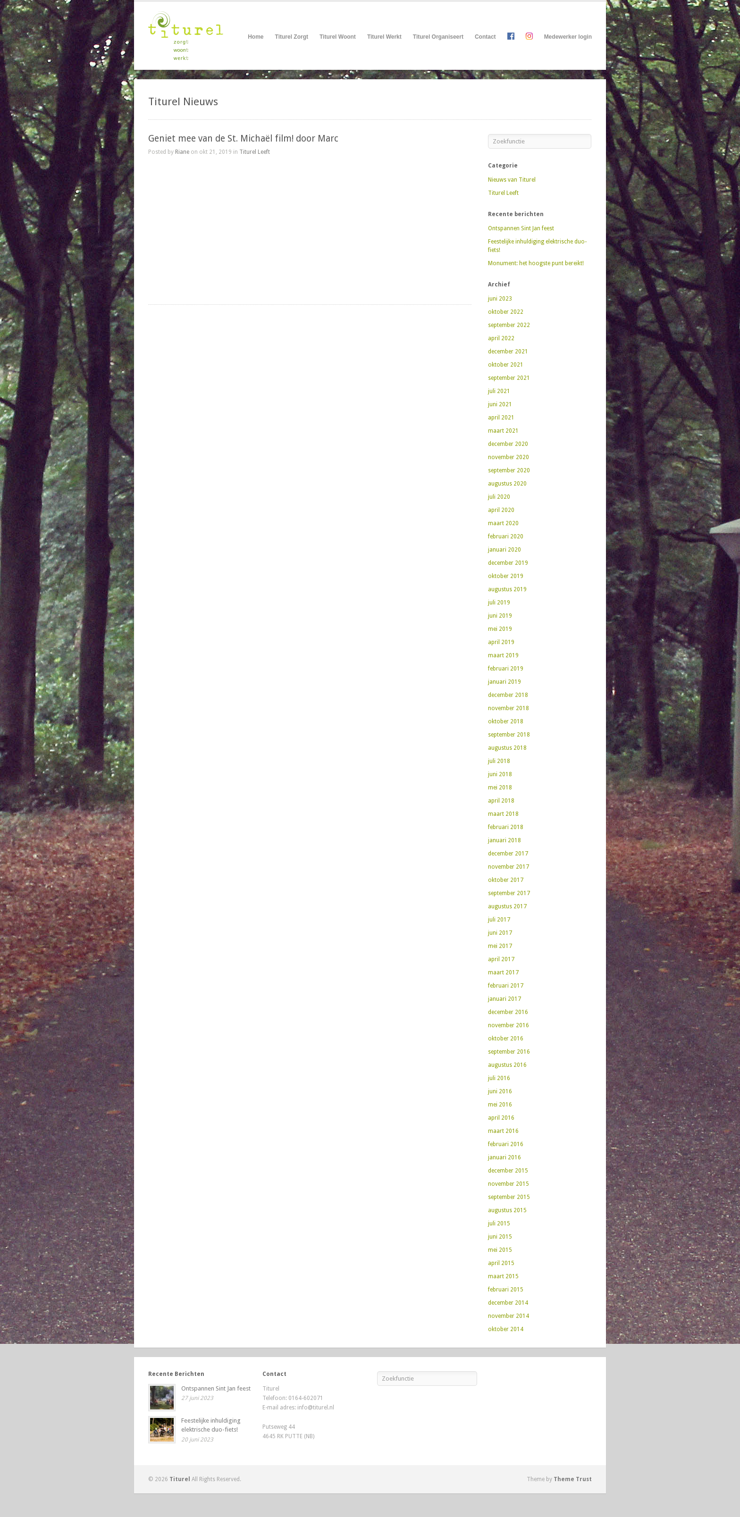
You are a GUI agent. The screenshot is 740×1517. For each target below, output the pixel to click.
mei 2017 (500, 946)
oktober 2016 (505, 1038)
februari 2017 (505, 985)
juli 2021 (499, 391)
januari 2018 (504, 840)
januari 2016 (504, 1157)
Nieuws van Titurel (512, 179)
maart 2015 (503, 1276)
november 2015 (508, 1184)
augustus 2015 (507, 1210)
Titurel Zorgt (291, 37)
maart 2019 (503, 655)
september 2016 (509, 1051)
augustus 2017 (507, 906)
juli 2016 (499, 1078)
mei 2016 (500, 1104)
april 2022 (501, 338)
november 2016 (508, 1025)
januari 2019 (504, 682)
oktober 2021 (505, 364)
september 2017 (509, 893)
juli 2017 (499, 919)
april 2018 (501, 800)
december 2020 (508, 444)
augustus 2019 (507, 589)
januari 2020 (504, 549)
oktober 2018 (505, 721)
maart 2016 (503, 1131)
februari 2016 (505, 1144)
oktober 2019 (505, 576)
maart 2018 (503, 814)
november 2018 (508, 708)
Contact (485, 37)
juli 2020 (499, 497)
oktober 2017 (505, 880)
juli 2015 (499, 1223)
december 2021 (508, 351)
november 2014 (508, 1316)
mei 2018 (500, 787)
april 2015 (501, 1263)
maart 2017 (503, 972)
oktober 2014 (505, 1329)
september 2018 (509, 734)
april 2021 (501, 417)
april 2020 (501, 510)
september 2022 (509, 325)
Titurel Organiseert (438, 37)
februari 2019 (505, 668)
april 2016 (501, 1118)
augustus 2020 (507, 483)
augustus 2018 (507, 748)
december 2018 (508, 695)
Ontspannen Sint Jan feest (521, 228)
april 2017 (501, 959)
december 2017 (508, 853)
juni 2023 (500, 298)
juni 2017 (500, 933)
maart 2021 (503, 430)
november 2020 (508, 457)
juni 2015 (500, 1236)
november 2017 (508, 866)
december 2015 (508, 1170)
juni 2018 (500, 774)
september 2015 (509, 1197)
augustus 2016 (507, 1065)
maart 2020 (503, 523)
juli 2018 (499, 761)
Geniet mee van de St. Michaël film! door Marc (243, 138)
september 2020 (509, 470)
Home (255, 37)
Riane (182, 152)
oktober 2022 (505, 312)
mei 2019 (500, 629)
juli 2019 (499, 602)
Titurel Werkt (384, 37)
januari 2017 (504, 999)
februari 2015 (505, 1289)
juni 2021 (500, 404)
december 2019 (508, 563)
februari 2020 (505, 536)
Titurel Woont (338, 37)
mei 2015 (500, 1250)
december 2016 (508, 1012)
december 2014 (508, 1302)
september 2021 (509, 378)
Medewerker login (568, 37)
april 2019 (501, 642)
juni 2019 (500, 615)
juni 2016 (500, 1091)
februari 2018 (505, 827)
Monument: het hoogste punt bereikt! (536, 263)
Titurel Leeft (254, 152)
